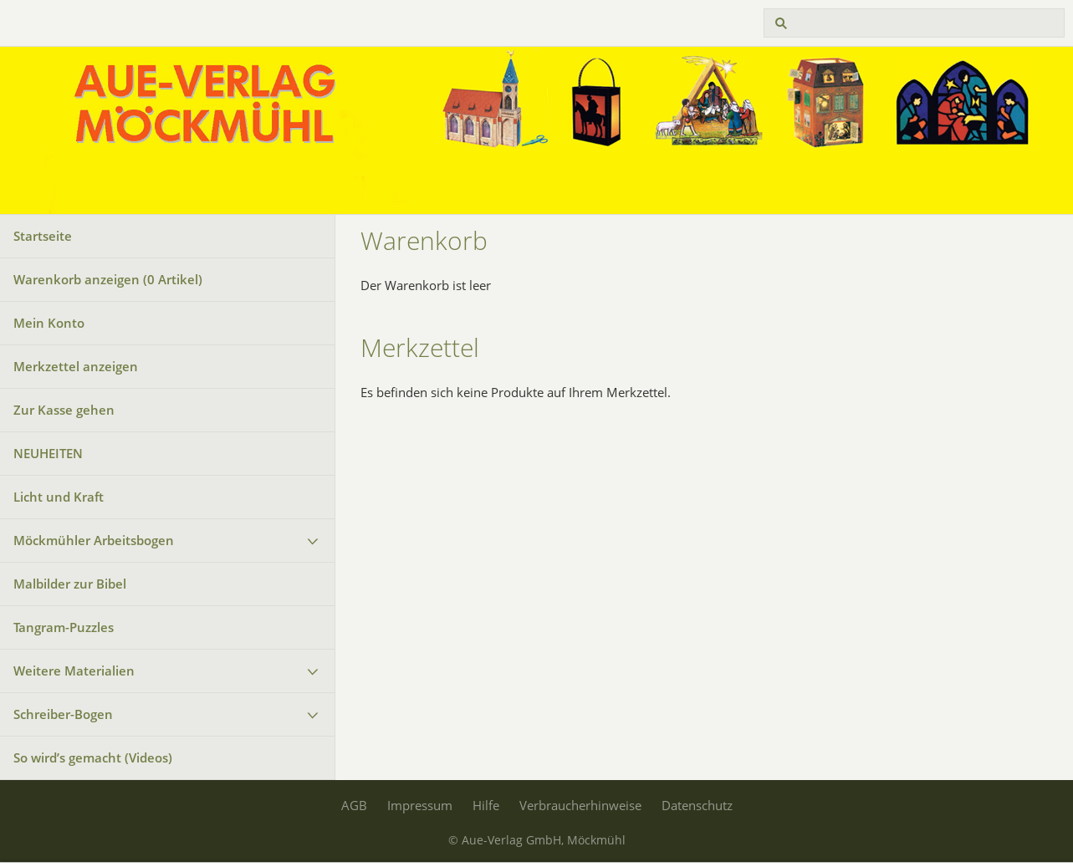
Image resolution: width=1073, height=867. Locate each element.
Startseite (42, 235)
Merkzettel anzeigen (75, 366)
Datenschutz (697, 805)
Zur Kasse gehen (64, 409)
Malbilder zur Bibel (69, 583)
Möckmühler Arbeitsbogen (93, 540)
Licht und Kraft (58, 496)
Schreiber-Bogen (63, 714)
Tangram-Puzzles (63, 627)
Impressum (419, 805)
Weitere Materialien (74, 670)
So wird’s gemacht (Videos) (92, 757)
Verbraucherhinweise (580, 805)
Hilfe (486, 805)
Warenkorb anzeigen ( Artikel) (107, 279)
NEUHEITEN (48, 453)
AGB (354, 805)
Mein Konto (48, 322)
